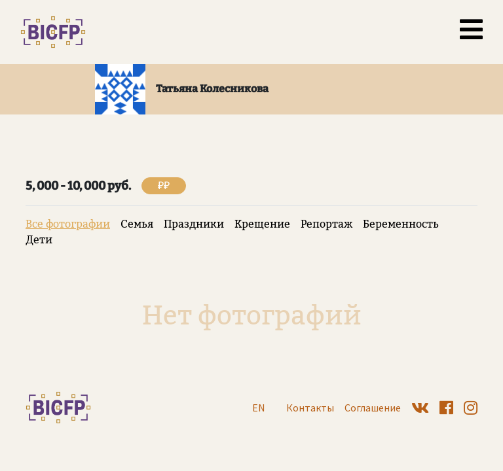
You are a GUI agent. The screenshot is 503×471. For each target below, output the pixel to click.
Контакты (310, 407)
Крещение (262, 224)
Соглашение (373, 407)
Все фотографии (68, 224)
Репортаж (326, 224)
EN (258, 407)
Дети (39, 240)
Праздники (194, 224)
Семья (137, 224)
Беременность (401, 224)
